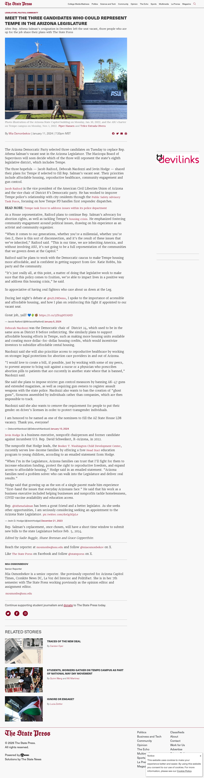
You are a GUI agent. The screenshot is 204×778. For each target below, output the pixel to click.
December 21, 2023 (52, 525)
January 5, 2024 (52, 321)
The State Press (23, 558)
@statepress (79, 558)
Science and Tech (108, 3)
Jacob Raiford (14, 188)
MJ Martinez (73, 682)
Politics (95, 3)
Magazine (186, 3)
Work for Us (177, 750)
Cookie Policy (184, 771)
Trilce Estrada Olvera (93, 126)
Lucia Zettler (56, 708)
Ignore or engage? (60, 704)
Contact (175, 745)
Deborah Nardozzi (18, 328)
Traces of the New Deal (64, 646)
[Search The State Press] (194, 4)
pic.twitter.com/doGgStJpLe (63, 518)
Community (123, 3)
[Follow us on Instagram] (27, 617)
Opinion (134, 3)
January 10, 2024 (60, 428)
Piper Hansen (67, 126)
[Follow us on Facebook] (17, 617)
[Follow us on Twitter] (8, 617)
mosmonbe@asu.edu (51, 551)
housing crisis (79, 219)
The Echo (144, 3)
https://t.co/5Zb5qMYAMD (58, 315)
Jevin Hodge (13, 435)
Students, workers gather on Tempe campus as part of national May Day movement (85, 676)
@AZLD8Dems (57, 298)
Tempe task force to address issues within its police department (70, 208)
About (174, 741)
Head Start (105, 450)
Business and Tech (149, 741)
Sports (154, 3)
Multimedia (164, 3)
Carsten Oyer (56, 650)
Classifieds (177, 737)
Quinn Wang (56, 682)
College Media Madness (78, 3)
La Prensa (175, 3)
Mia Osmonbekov (19, 133)
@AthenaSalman (24, 510)
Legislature (11, 12)
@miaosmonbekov (97, 551)
